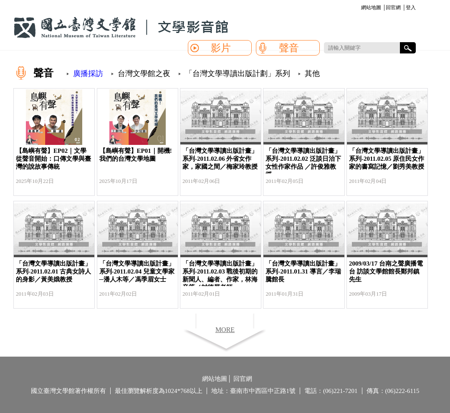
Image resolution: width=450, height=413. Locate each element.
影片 (221, 48)
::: (359, 8)
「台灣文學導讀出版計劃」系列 (237, 73)
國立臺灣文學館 (121, 27)
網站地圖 (371, 7)
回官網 (393, 7)
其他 (312, 73)
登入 (411, 7)
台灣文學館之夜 (144, 73)
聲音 (289, 48)
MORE (225, 329)
